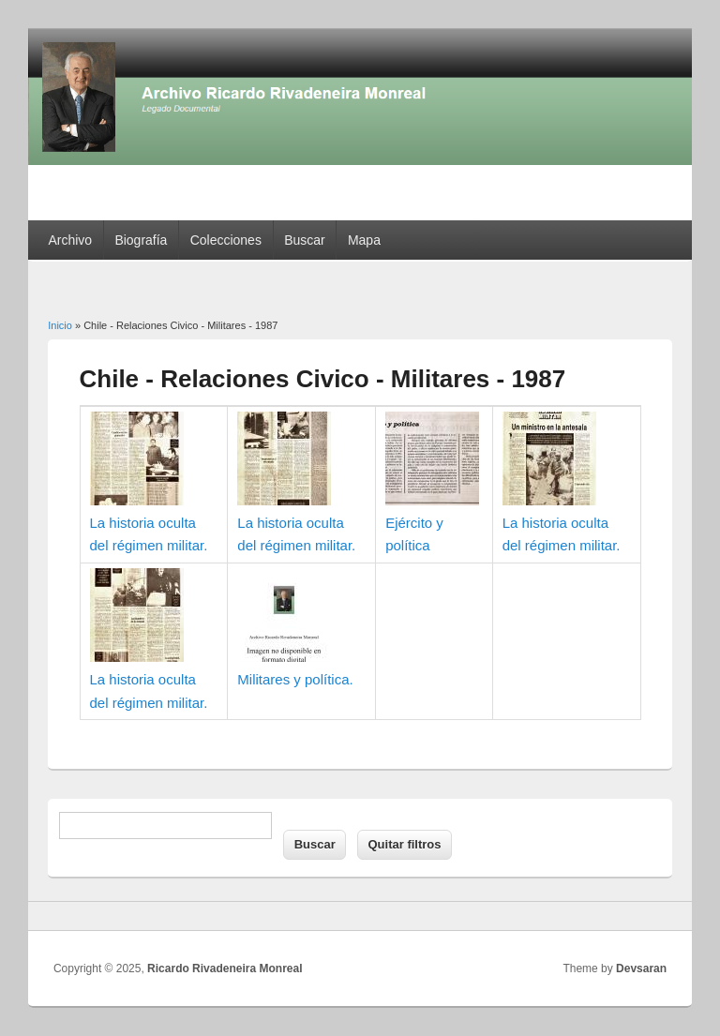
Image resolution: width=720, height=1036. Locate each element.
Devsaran (641, 968)
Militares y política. (294, 679)
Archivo (70, 240)
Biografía (140, 240)
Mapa (364, 240)
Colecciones (226, 240)
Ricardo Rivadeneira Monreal (224, 968)
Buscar (304, 240)
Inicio (60, 325)
